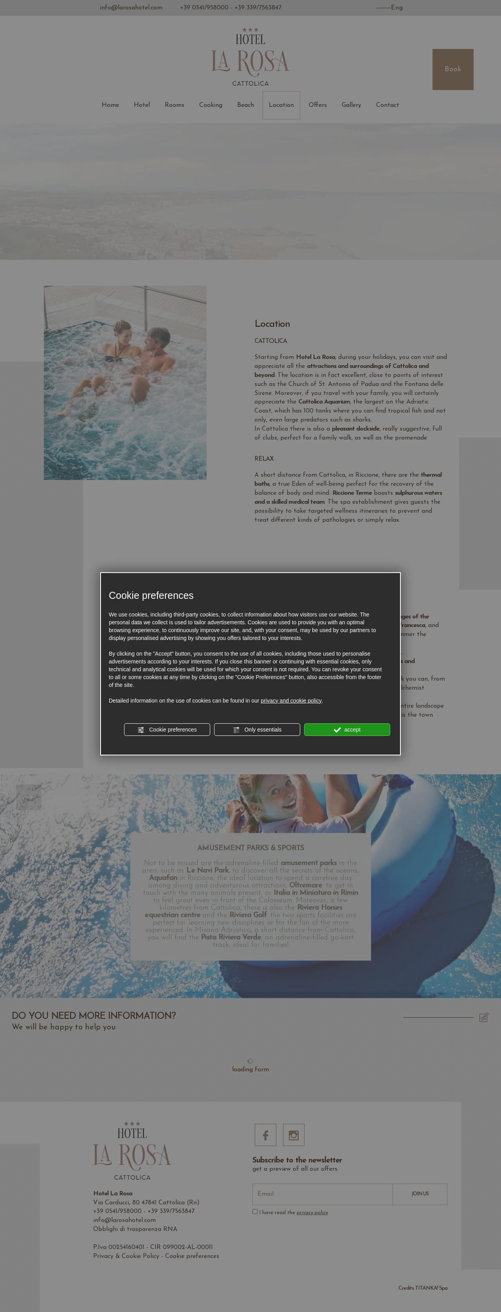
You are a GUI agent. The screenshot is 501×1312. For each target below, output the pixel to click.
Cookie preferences (166, 729)
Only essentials (257, 729)
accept (347, 729)
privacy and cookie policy (291, 700)
